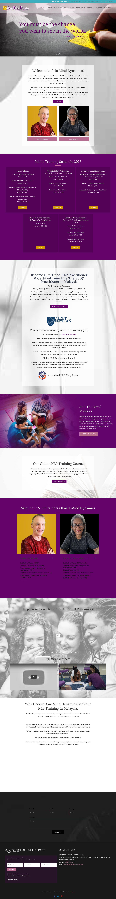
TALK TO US (71, 1)
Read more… (24, 581)
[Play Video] (33, 677)
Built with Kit (12, 879)
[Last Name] (32, 865)
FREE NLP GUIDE (86, 1)
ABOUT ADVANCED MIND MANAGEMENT (102, 1)
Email (51, 809)
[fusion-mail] (52, 558)
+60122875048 (69, 862)
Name (31, 809)
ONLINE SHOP (77, 1)
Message (32, 817)
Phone (71, 809)
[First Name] (15, 865)
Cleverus (72, 892)
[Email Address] (49, 865)
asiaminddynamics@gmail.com (73, 864)
